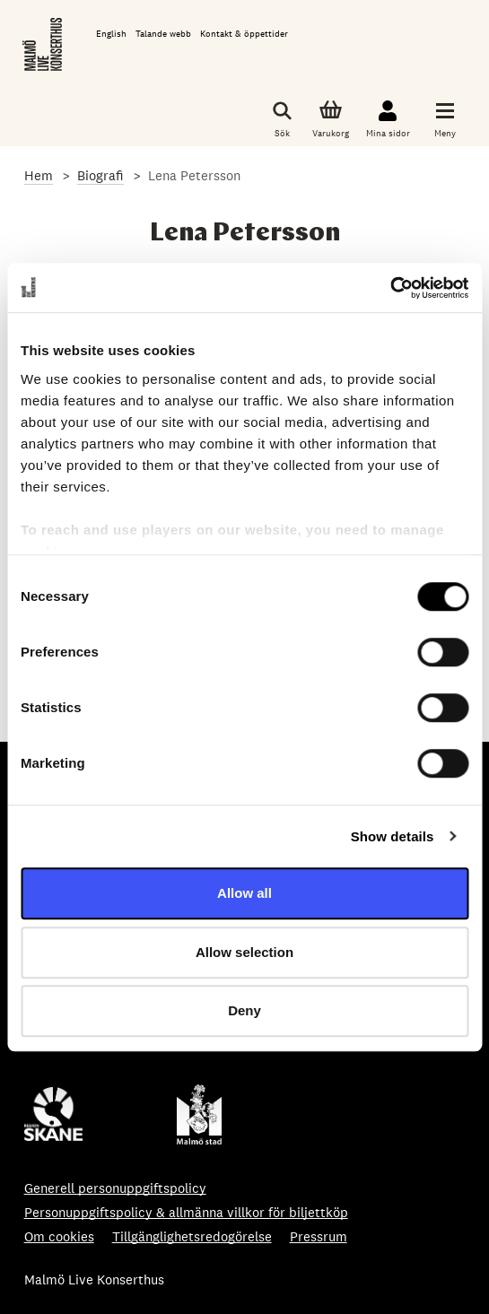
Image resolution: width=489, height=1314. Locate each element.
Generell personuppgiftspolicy (115, 1188)
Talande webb (163, 33)
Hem (38, 175)
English (111, 33)
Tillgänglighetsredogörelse (192, 1236)
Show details (392, 836)
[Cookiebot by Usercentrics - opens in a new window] (389, 288)
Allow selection (244, 952)
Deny (244, 1010)
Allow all (244, 893)
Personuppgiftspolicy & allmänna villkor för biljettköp (186, 1212)
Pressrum (318, 1236)
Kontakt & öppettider (244, 33)
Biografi (100, 175)
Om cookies (59, 1236)
